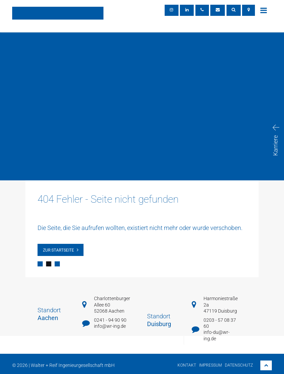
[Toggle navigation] (263, 10)
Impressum (210, 365)
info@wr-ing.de (110, 326)
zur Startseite (58, 250)
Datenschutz (239, 365)
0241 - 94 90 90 (110, 320)
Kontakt (187, 365)
